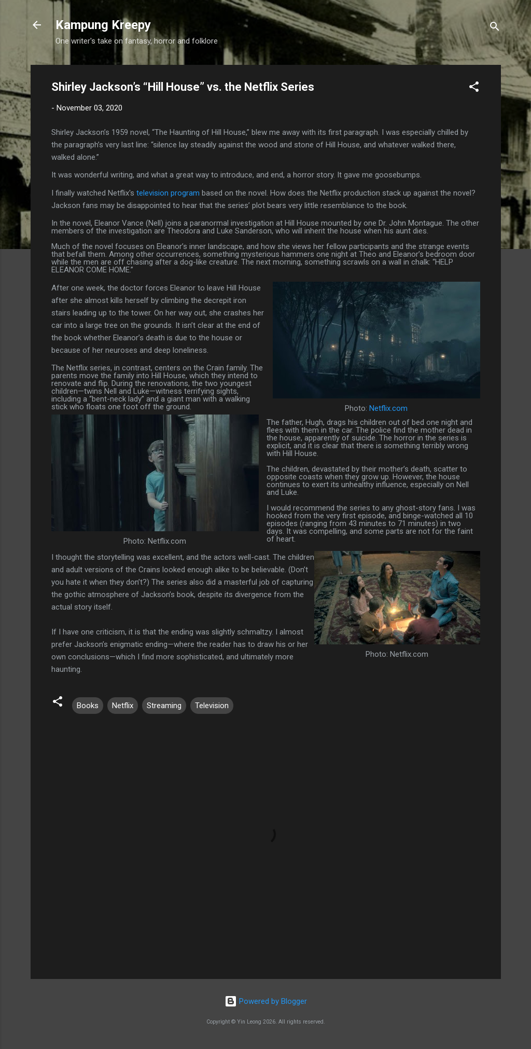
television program (168, 193)
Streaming (164, 705)
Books (88, 705)
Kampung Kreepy (103, 25)
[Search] (494, 28)
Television (212, 705)
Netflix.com (388, 408)
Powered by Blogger (266, 1001)
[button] (474, 88)
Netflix (122, 705)
